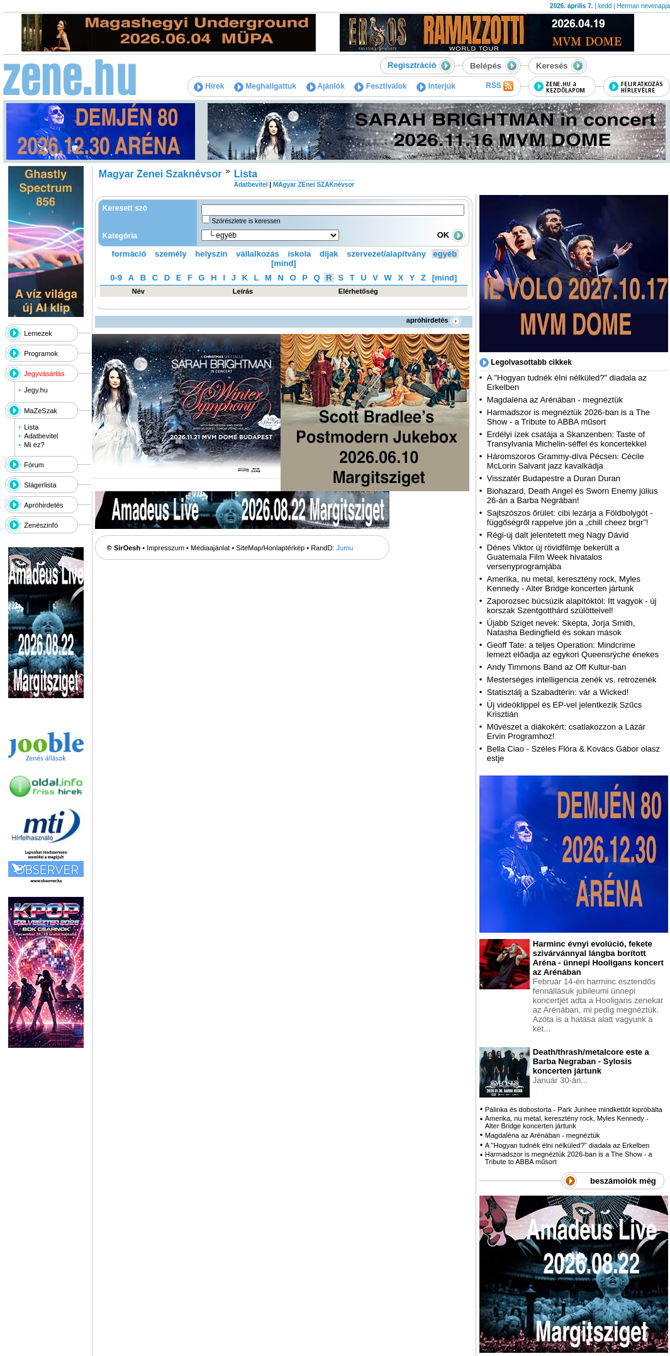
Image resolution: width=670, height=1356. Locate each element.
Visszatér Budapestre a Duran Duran (553, 478)
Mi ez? (34, 444)
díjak (329, 253)
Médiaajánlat (210, 548)
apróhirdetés (433, 320)
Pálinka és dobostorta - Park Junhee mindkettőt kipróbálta (573, 1109)
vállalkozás (257, 253)
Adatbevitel (41, 436)
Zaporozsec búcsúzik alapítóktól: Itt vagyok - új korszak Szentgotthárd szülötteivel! (572, 605)
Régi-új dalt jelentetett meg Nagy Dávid (557, 535)
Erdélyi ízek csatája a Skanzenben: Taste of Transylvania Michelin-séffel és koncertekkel (567, 439)
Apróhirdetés (43, 505)
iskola (299, 253)
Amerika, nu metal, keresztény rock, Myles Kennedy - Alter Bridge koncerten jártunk (563, 583)
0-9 (116, 277)
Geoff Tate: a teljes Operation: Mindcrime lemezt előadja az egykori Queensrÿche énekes (573, 649)
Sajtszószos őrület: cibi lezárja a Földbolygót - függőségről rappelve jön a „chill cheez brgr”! (570, 517)
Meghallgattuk (265, 86)
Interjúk (435, 86)
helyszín (211, 253)
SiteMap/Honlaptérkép (270, 548)
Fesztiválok (380, 86)
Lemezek (38, 333)
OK (451, 235)
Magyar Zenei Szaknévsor (160, 174)
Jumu (345, 548)
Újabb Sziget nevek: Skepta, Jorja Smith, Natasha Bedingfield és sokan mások (561, 627)
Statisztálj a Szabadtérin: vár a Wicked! (557, 692)
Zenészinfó (41, 525)
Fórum (34, 465)
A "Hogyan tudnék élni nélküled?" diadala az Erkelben (567, 1145)
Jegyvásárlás (44, 373)
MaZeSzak (40, 410)
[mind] (283, 263)
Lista (31, 427)
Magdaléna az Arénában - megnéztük (555, 399)
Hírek (209, 86)
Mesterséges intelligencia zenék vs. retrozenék (572, 679)
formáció (129, 253)
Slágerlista (40, 485)
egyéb (445, 253)
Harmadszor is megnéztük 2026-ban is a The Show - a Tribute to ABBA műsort (568, 417)
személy (171, 253)
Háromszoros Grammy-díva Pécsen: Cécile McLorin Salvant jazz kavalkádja (565, 461)
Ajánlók (325, 86)
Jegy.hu (36, 390)
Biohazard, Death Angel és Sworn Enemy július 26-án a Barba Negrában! (572, 495)
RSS (499, 86)
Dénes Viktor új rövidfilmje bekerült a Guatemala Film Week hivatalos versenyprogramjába (553, 557)
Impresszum (165, 548)
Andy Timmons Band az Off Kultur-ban (557, 667)
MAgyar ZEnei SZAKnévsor (313, 184)
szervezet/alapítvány (386, 253)
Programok (41, 353)
